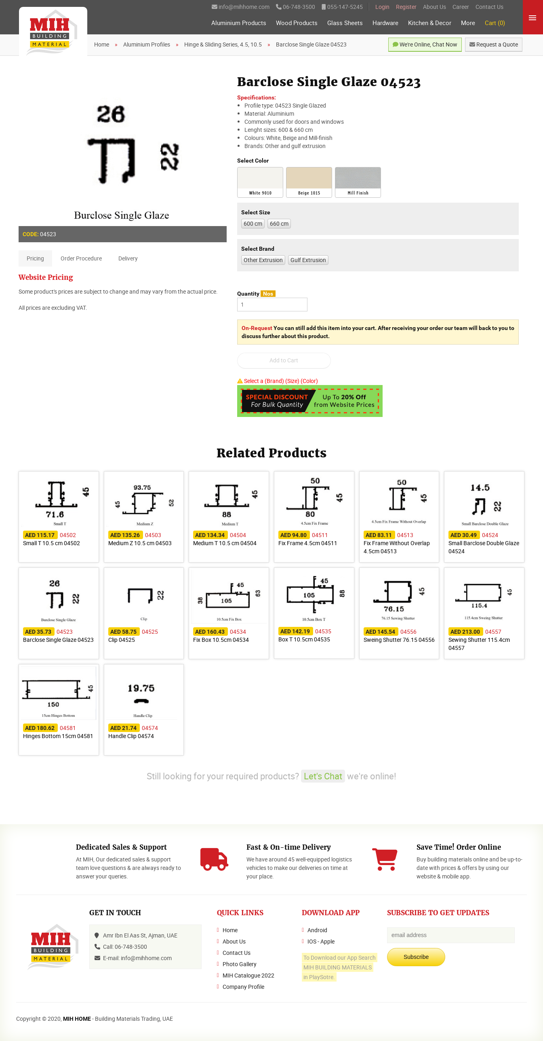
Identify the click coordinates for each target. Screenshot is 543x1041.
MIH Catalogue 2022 (248, 975)
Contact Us (489, 7)
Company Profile (243, 986)
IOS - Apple (321, 941)
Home (230, 930)
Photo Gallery (240, 964)
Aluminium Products (238, 23)
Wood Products (297, 23)
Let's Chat (323, 776)
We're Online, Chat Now (425, 44)
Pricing (35, 258)
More (468, 23)
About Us (434, 7)
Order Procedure (81, 258)
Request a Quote (493, 44)
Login (382, 7)
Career (460, 7)
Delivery (128, 258)
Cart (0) (495, 23)
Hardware (385, 23)
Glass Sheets (345, 23)
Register (406, 7)
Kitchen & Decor (429, 23)
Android (317, 930)
